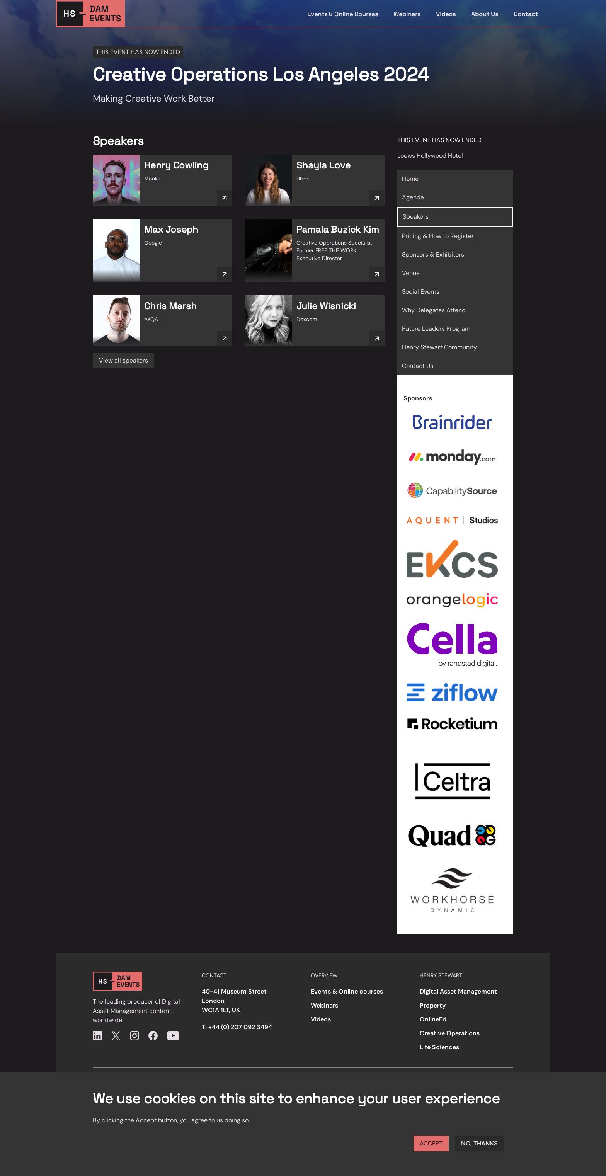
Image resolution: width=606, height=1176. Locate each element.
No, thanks (479, 1143)
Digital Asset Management (458, 991)
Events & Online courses (347, 991)
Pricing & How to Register (438, 236)
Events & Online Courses (342, 14)
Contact (526, 14)
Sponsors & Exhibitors (433, 254)
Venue (411, 273)
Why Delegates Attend (434, 310)
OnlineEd (433, 1019)
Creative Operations (450, 1033)
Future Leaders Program (436, 329)
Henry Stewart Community (439, 347)
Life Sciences (439, 1047)
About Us (484, 14)
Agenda (413, 197)
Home (410, 179)
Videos (446, 14)
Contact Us (417, 366)
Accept (431, 1143)
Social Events (420, 292)
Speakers (416, 217)
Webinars (406, 14)
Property (433, 1005)
